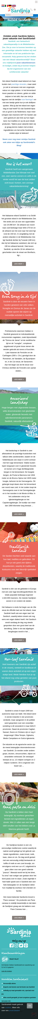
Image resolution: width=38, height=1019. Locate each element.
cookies (8, 1007)
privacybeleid (14, 1010)
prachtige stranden (18, 84)
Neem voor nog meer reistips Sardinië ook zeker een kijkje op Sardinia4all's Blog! (19, 142)
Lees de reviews (7, 971)
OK (29, 1006)
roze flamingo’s (27, 100)
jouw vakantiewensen (26, 63)
